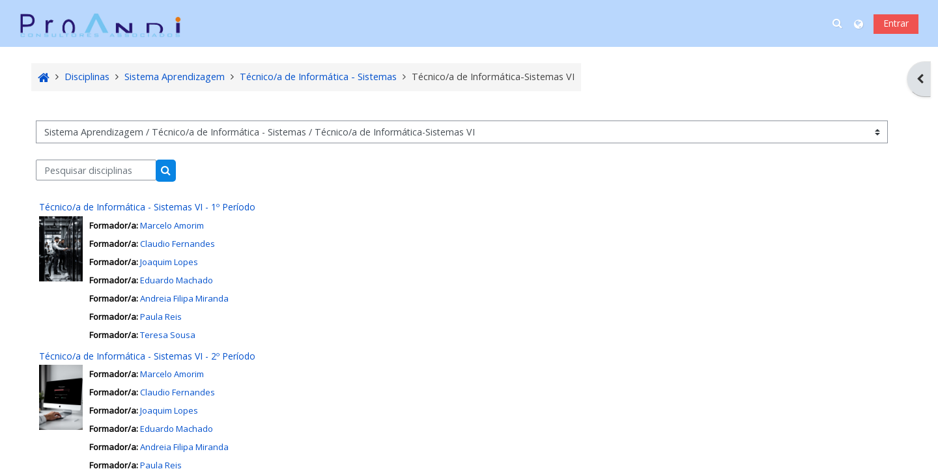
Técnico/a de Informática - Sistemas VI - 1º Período (148, 207)
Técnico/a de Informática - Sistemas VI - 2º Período (148, 356)
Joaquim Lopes (169, 262)
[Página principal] (100, 22)
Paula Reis (161, 316)
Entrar (896, 23)
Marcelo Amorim (172, 225)
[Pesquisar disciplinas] (96, 170)
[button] (838, 23)
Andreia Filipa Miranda (184, 298)
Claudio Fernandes (177, 243)
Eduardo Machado (176, 280)
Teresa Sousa (167, 335)
